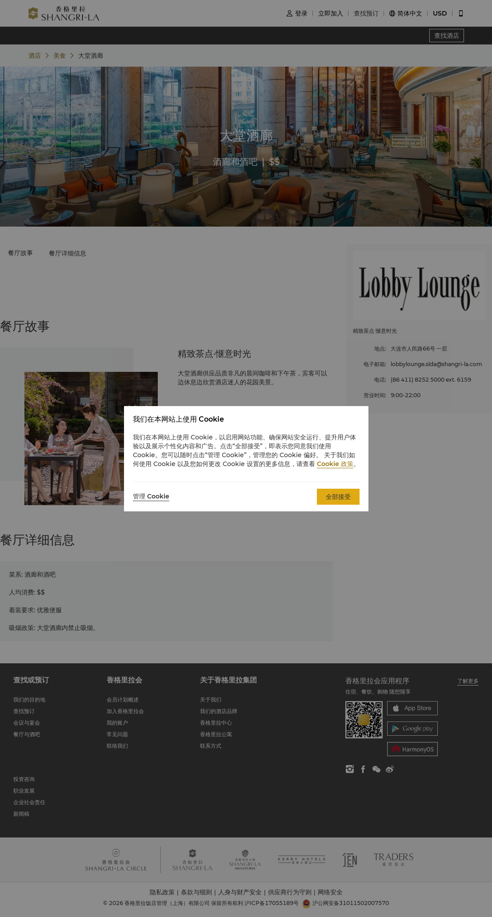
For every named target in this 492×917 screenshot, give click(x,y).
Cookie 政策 (335, 464)
